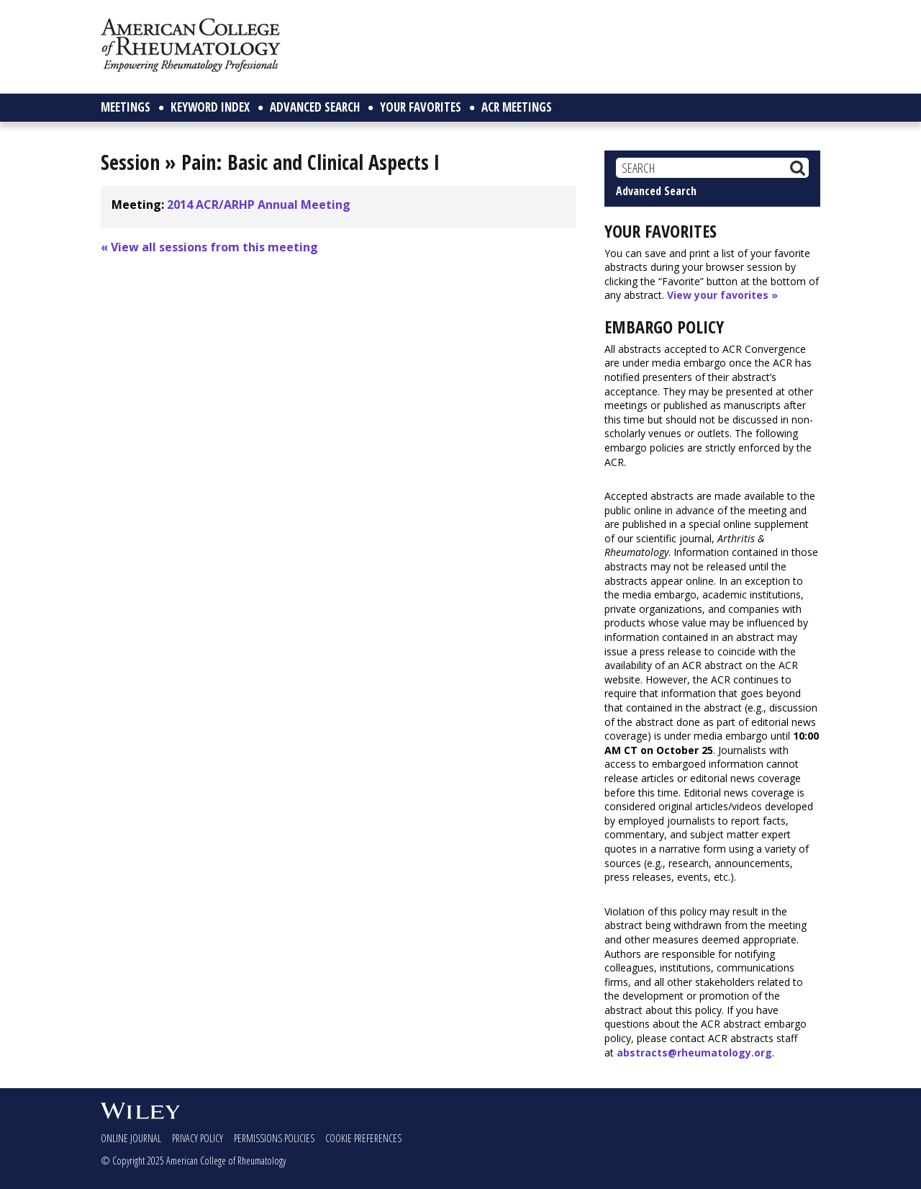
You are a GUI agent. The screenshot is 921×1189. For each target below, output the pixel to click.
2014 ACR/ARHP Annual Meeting (258, 204)
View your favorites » (722, 295)
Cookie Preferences (363, 1138)
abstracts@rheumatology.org (694, 1052)
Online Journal (131, 1138)
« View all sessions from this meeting (209, 247)
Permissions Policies (274, 1138)
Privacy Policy (197, 1138)
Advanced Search (656, 191)
